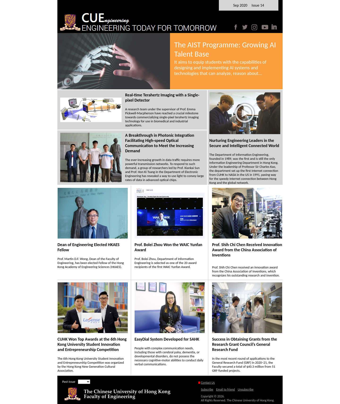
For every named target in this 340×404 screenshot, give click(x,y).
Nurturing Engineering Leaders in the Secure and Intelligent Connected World (244, 143)
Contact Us (208, 383)
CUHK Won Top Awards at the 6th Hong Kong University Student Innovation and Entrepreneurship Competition (92, 344)
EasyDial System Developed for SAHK (167, 339)
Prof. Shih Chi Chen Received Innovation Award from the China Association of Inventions (247, 250)
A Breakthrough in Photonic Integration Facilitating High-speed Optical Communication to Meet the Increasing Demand (159, 143)
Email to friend (225, 390)
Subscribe (207, 390)
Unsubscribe (246, 390)
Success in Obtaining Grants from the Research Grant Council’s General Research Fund (244, 344)
